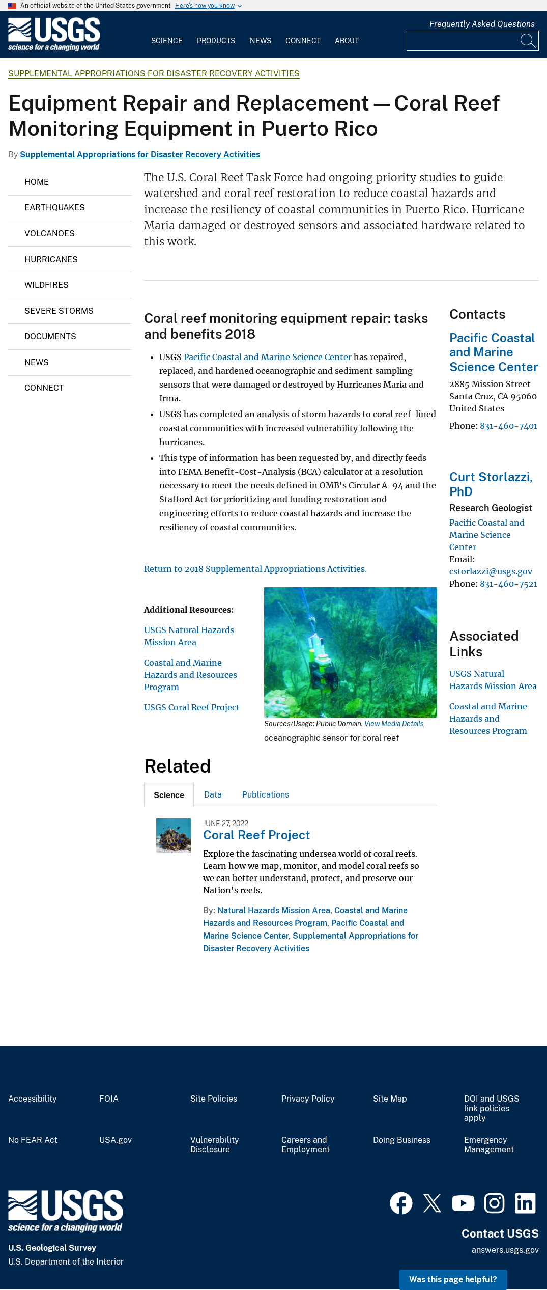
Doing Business (401, 1140)
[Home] (54, 49)
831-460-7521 (508, 584)
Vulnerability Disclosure (214, 1145)
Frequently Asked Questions (482, 24)
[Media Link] (350, 653)
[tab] (169, 794)
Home (36, 182)
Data (213, 795)
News (260, 41)
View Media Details (394, 724)
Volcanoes (49, 233)
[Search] (529, 41)
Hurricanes (51, 259)
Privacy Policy (308, 1099)
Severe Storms (59, 311)
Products (216, 41)
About (347, 41)
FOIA (109, 1099)
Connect (303, 41)
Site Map (390, 1099)
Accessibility (32, 1099)
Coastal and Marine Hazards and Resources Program (190, 674)
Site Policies (213, 1099)
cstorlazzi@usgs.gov (490, 571)
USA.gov (115, 1140)
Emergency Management (489, 1145)
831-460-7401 (508, 426)
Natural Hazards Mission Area (273, 910)
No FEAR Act (32, 1140)
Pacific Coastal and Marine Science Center (269, 357)
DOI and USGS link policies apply (492, 1108)
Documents (50, 336)
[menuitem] (167, 34)
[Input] (473, 41)
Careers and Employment (305, 1145)
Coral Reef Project (256, 835)
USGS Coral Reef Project (192, 707)
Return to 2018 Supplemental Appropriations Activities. (255, 569)
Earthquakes (54, 207)
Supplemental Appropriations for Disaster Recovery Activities (154, 73)
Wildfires (46, 285)
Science (167, 41)
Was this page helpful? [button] (453, 1279)
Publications (265, 795)
